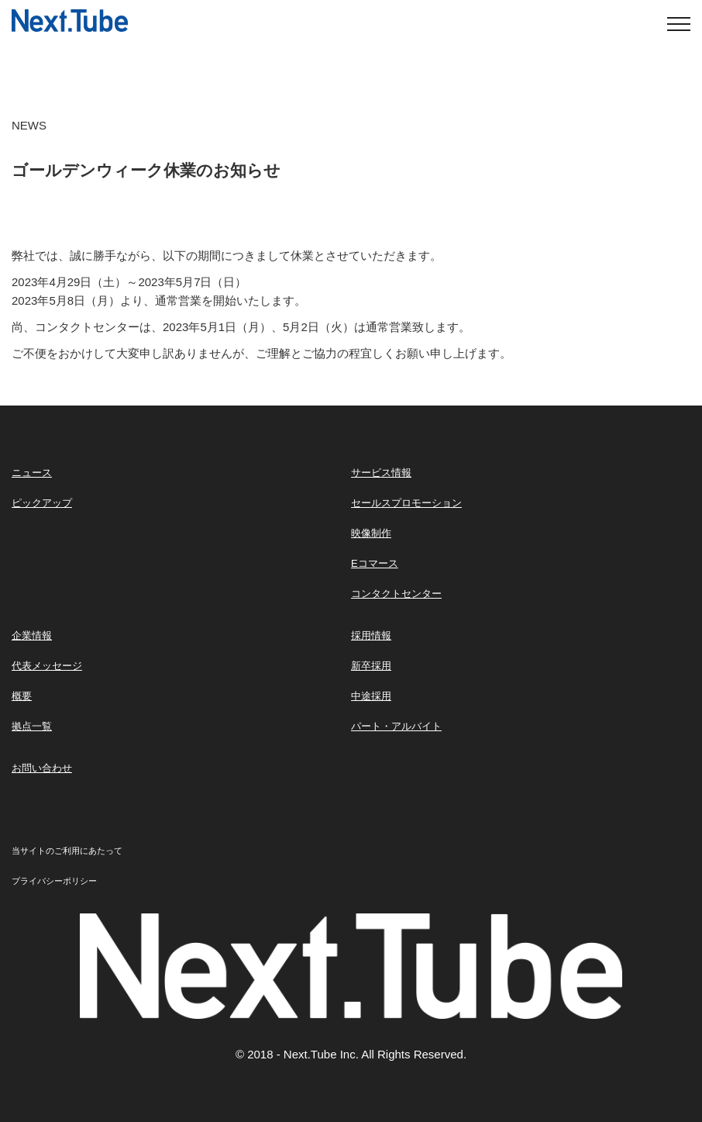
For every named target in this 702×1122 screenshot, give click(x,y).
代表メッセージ (47, 665)
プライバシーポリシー (54, 881)
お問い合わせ (42, 768)
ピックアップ (42, 503)
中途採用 (371, 696)
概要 (22, 696)
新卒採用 (371, 665)
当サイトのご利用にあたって (67, 850)
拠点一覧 (32, 726)
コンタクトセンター (396, 593)
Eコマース (374, 563)
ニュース (32, 472)
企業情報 (32, 635)
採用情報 (371, 635)
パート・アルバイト (396, 726)
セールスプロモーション (406, 503)
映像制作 (371, 533)
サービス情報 (381, 472)
